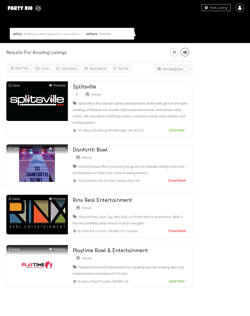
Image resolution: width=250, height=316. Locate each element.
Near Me (19, 68)
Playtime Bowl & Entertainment (110, 250)
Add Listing (216, 7)
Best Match (95, 68)
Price (42, 68)
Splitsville (84, 86)
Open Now (66, 68)
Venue (96, 94)
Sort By (121, 68)
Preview (57, 85)
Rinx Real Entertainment (102, 200)
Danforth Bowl (90, 150)
